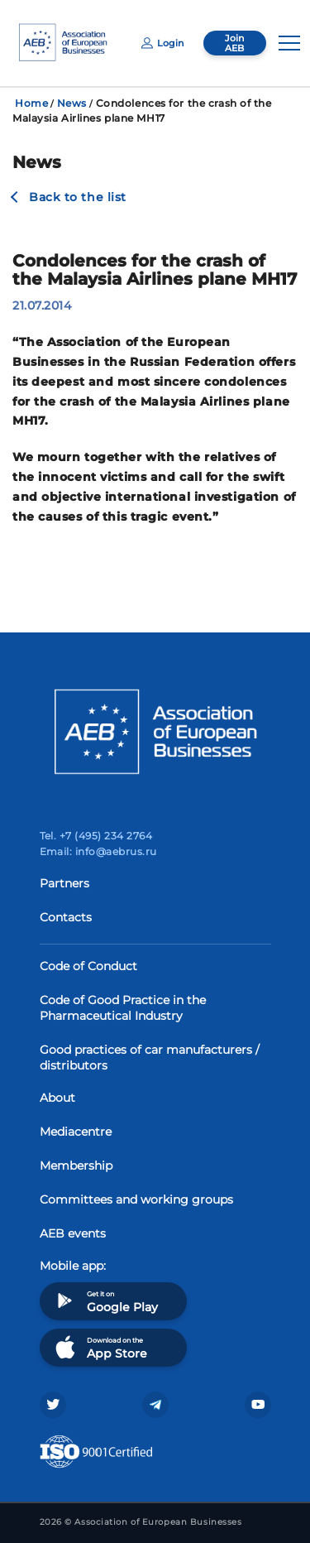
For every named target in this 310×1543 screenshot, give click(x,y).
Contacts (66, 917)
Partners (64, 883)
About (57, 1097)
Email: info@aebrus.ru (98, 851)
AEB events (73, 1233)
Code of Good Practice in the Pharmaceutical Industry (123, 1008)
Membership (76, 1165)
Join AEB (234, 43)
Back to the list (77, 197)
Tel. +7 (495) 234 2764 (96, 835)
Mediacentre (76, 1131)
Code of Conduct (88, 966)
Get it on (105, 1301)
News (72, 103)
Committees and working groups (136, 1199)
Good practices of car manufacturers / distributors (150, 1057)
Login (162, 43)
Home (31, 103)
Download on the (99, 1347)
